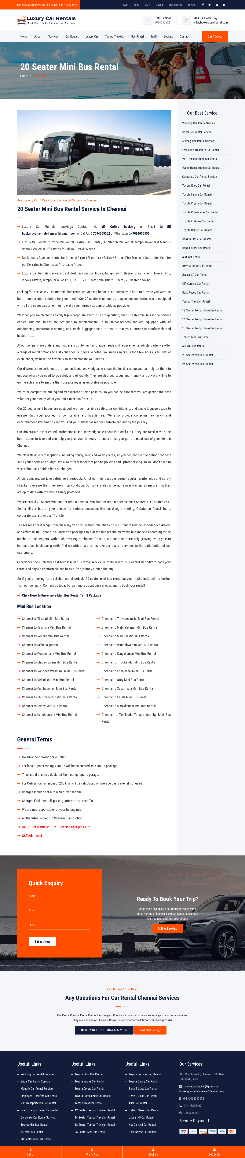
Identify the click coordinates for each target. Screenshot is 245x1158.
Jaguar (160, 4)
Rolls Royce (175, 4)
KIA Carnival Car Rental (195, 283)
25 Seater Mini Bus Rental (197, 364)
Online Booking (167, 928)
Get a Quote (215, 36)
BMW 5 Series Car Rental (197, 266)
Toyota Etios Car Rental (196, 185)
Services (53, 36)
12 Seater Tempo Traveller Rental (202, 310)
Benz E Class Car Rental (196, 248)
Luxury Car (92, 36)
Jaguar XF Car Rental (194, 275)
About (37, 36)
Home (23, 36)
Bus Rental (137, 36)
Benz (136, 4)
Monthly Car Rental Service (198, 141)
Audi (125, 4)
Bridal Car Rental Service (197, 132)
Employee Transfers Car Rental (200, 150)
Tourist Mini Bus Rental (195, 337)
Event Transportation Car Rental (201, 168)
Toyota (192, 4)
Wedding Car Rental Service (198, 123)
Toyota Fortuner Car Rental (198, 221)
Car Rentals (72, 36)
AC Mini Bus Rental (193, 346)
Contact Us (150, 1030)
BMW (148, 4)
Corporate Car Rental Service (199, 176)
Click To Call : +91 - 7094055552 (104, 1030)
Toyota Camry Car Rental (197, 230)
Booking (168, 36)
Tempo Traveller (114, 36)
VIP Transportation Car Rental (199, 159)
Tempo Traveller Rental (196, 301)
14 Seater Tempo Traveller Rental (202, 319)
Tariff (154, 36)
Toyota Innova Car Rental (197, 194)
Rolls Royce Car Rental (195, 292)
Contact (184, 36)
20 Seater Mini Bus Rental (197, 355)
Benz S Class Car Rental (196, 239)
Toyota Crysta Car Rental (197, 203)
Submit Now (42, 941)
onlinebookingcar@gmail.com (210, 22)
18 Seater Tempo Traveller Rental (202, 328)
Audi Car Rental (191, 257)
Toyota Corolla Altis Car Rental (200, 212)
